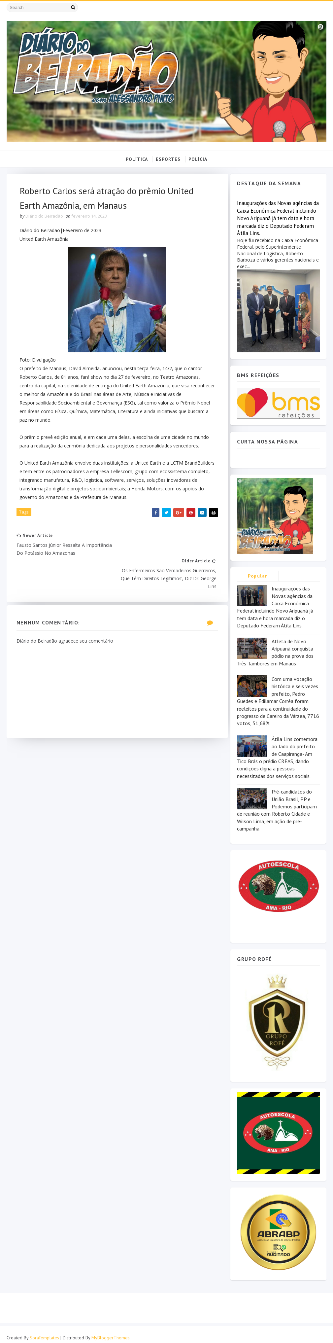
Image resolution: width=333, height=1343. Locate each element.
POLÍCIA (197, 159)
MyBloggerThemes (110, 1331)
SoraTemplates (44, 1331)
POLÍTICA (137, 159)
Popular (257, 576)
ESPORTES (168, 159)
